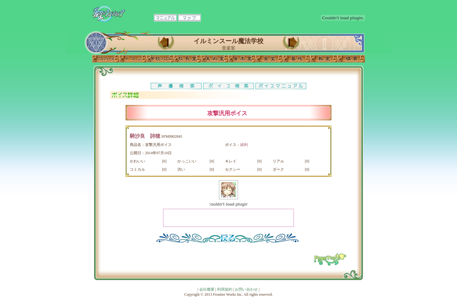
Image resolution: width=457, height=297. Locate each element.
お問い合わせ (246, 289)
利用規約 (224, 289)
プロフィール (105, 59)
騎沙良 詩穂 (145, 136)
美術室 (214, 59)
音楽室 (242, 59)
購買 (351, 59)
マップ (189, 18)
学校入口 (160, 59)
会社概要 (207, 289)
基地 (296, 59)
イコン (133, 59)
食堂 (269, 59)
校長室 (187, 59)
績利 (244, 144)
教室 (324, 59)
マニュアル (165, 18)
